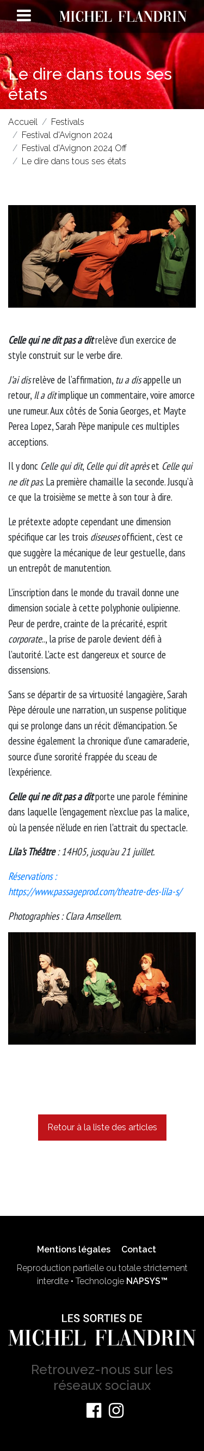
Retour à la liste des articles (102, 1127)
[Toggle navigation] (24, 15)
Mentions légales (73, 1249)
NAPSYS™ (147, 1281)
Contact (138, 1249)
